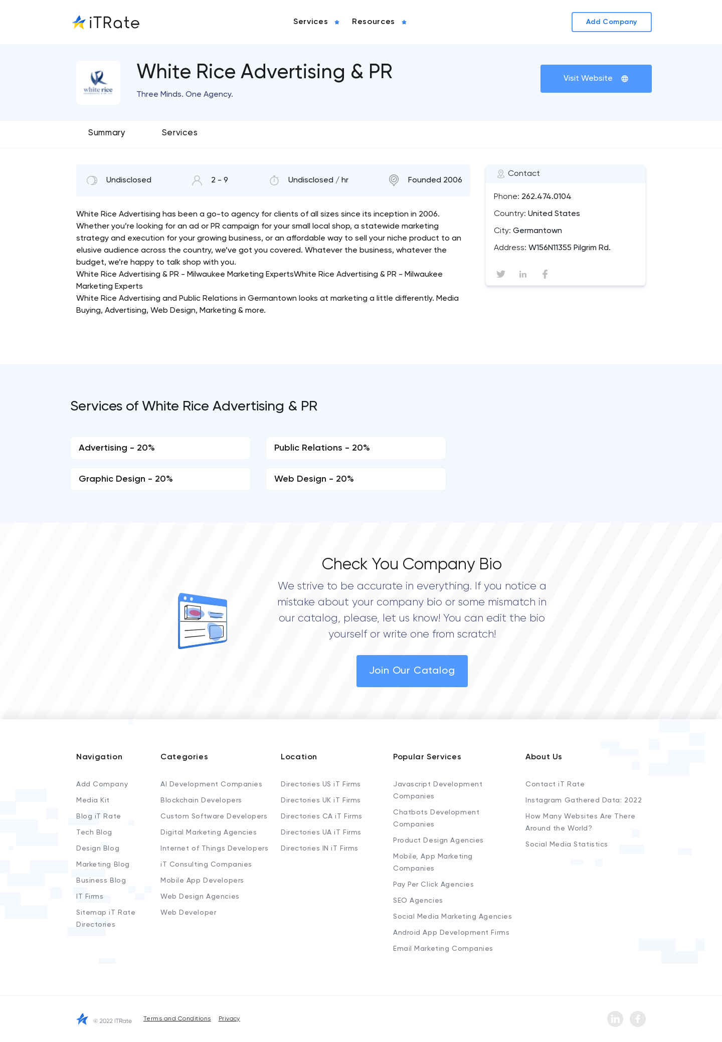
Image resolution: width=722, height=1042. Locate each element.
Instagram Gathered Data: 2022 (583, 800)
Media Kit (93, 800)
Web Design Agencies (200, 896)
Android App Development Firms (451, 932)
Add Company (102, 784)
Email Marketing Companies (443, 948)
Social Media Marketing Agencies (452, 916)
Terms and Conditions (177, 1019)
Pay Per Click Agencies (433, 884)
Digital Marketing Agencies (208, 832)
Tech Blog (94, 832)
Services (180, 133)
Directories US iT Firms (321, 784)
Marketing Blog (103, 864)
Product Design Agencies (438, 840)
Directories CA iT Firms (322, 816)
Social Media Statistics (566, 844)
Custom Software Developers (214, 816)
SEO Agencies (418, 900)
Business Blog (101, 880)
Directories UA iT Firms (321, 832)
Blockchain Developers (201, 800)
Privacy (229, 1019)
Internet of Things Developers (214, 848)
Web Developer (188, 912)
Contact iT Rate (555, 784)
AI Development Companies (211, 784)
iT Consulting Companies (206, 864)
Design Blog (97, 848)
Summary (107, 133)
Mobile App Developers (202, 880)
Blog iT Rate (98, 816)
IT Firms (89, 896)
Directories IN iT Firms (319, 848)
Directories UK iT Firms (321, 800)
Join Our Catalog (412, 671)
